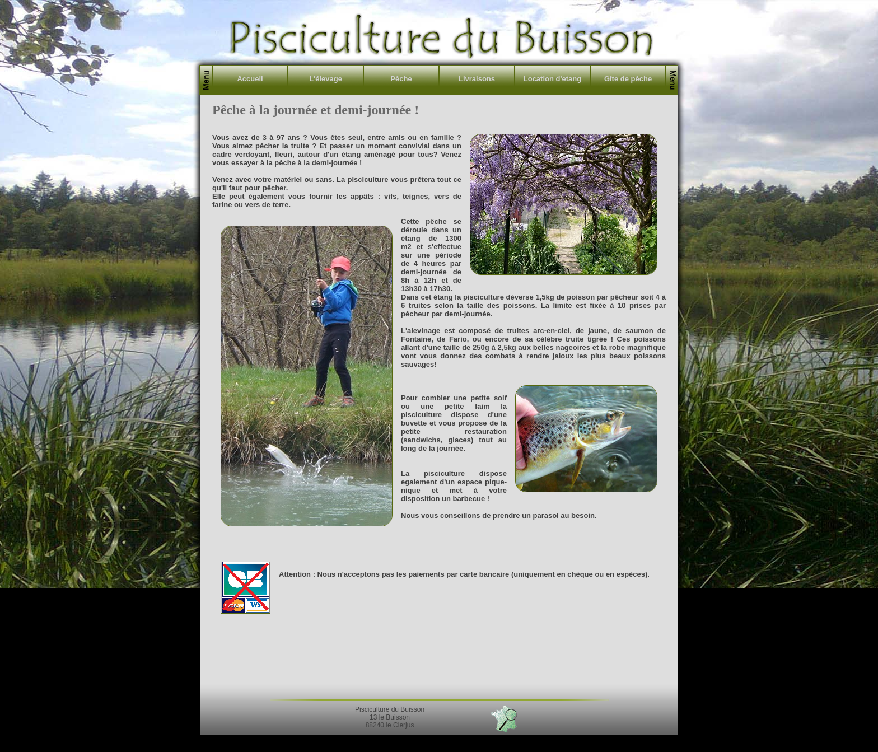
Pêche (401, 78)
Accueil (250, 78)
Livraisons (477, 78)
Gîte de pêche (628, 78)
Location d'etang (552, 78)
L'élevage (325, 78)
